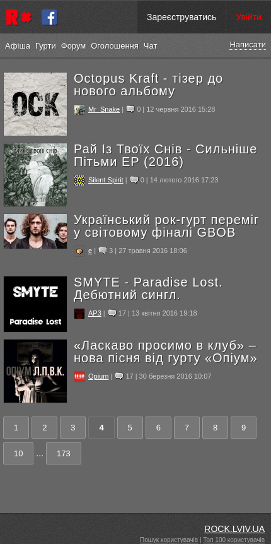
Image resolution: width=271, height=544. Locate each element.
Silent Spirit (106, 180)
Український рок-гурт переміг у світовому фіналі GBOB (166, 226)
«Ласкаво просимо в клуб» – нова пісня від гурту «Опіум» (166, 351)
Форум (73, 45)
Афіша (17, 45)
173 (64, 453)
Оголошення (115, 45)
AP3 (94, 313)
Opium (98, 376)
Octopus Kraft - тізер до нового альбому (148, 84)
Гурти (45, 45)
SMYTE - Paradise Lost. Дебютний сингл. (148, 288)
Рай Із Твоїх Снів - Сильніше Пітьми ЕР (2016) (165, 155)
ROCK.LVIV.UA (234, 529)
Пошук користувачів (169, 539)
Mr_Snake (104, 109)
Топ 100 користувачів (234, 539)
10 (18, 453)
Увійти (249, 17)
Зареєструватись (181, 17)
